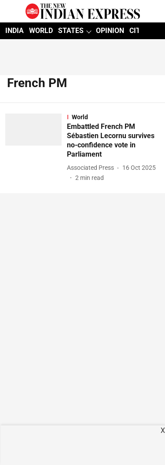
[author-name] (92, 167)
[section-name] (113, 117)
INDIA (14, 30)
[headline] (113, 140)
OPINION (110, 30)
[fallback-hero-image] (36, 148)
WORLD (41, 30)
